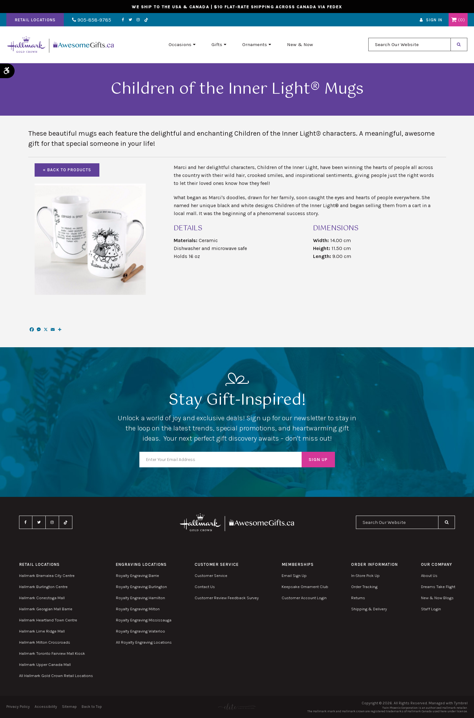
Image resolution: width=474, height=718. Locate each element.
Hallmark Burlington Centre (43, 586)
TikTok (145, 20)
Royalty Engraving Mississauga (143, 620)
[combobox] (409, 44)
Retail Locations (35, 20)
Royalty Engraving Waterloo (140, 631)
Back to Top (92, 706)
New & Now (300, 45)
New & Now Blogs (437, 597)
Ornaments (254, 45)
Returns (358, 597)
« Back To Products (67, 169)
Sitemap (69, 706)
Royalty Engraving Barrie (137, 575)
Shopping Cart (454, 20)
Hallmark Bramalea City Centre (47, 575)
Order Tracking (364, 586)
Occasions (180, 45)
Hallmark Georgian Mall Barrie (45, 608)
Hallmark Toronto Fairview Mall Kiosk (52, 653)
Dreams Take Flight (438, 586)
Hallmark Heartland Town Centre (48, 620)
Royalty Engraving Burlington (141, 586)
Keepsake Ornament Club (305, 586)
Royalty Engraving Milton (138, 608)
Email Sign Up (294, 575)
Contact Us (205, 586)
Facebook (122, 20)
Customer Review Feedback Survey (227, 597)
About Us (429, 575)
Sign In (434, 20)
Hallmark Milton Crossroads (44, 642)
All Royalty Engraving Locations (144, 642)
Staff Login (431, 608)
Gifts (216, 45)
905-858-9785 (91, 20)
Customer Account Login (304, 597)
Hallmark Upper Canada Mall (45, 664)
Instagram (137, 20)
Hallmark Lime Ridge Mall (42, 631)
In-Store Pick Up (365, 575)
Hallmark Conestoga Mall (42, 597)
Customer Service (211, 575)
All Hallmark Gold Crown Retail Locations (56, 675)
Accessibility (46, 706)
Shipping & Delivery (369, 608)
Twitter (129, 20)
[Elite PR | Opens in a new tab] (237, 706)
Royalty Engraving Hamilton (140, 597)
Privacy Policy (18, 706)
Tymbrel (461, 703)
